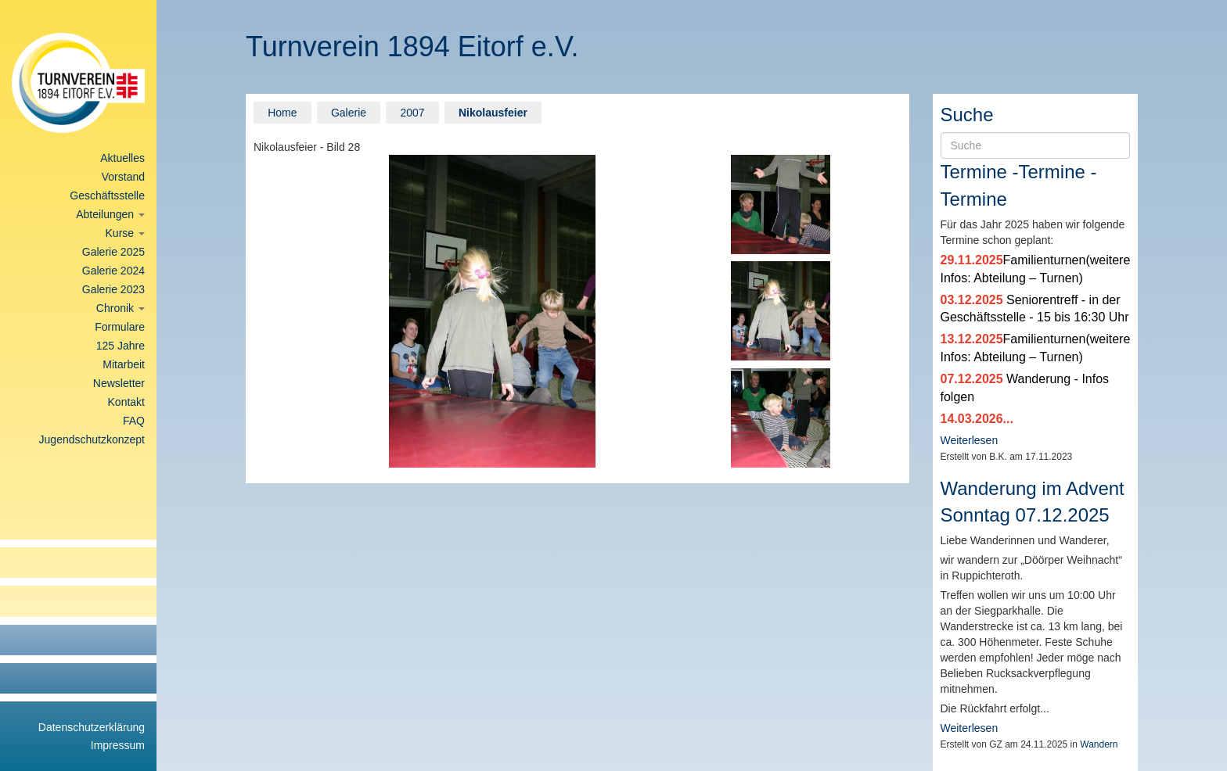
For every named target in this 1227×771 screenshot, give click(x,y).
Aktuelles (122, 158)
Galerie (348, 112)
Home (282, 112)
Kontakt (126, 402)
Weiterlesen (970, 440)
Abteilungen (110, 214)
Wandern (1098, 744)
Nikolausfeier (493, 112)
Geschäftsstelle (107, 195)
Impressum (118, 745)
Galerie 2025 (113, 252)
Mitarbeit (124, 364)
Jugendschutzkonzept (92, 439)
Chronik (120, 308)
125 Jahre (120, 345)
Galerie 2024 (113, 270)
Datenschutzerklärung (91, 727)
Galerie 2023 (113, 289)
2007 (412, 112)
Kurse (125, 233)
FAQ (134, 420)
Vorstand (123, 176)
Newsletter (119, 383)
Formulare (120, 327)
